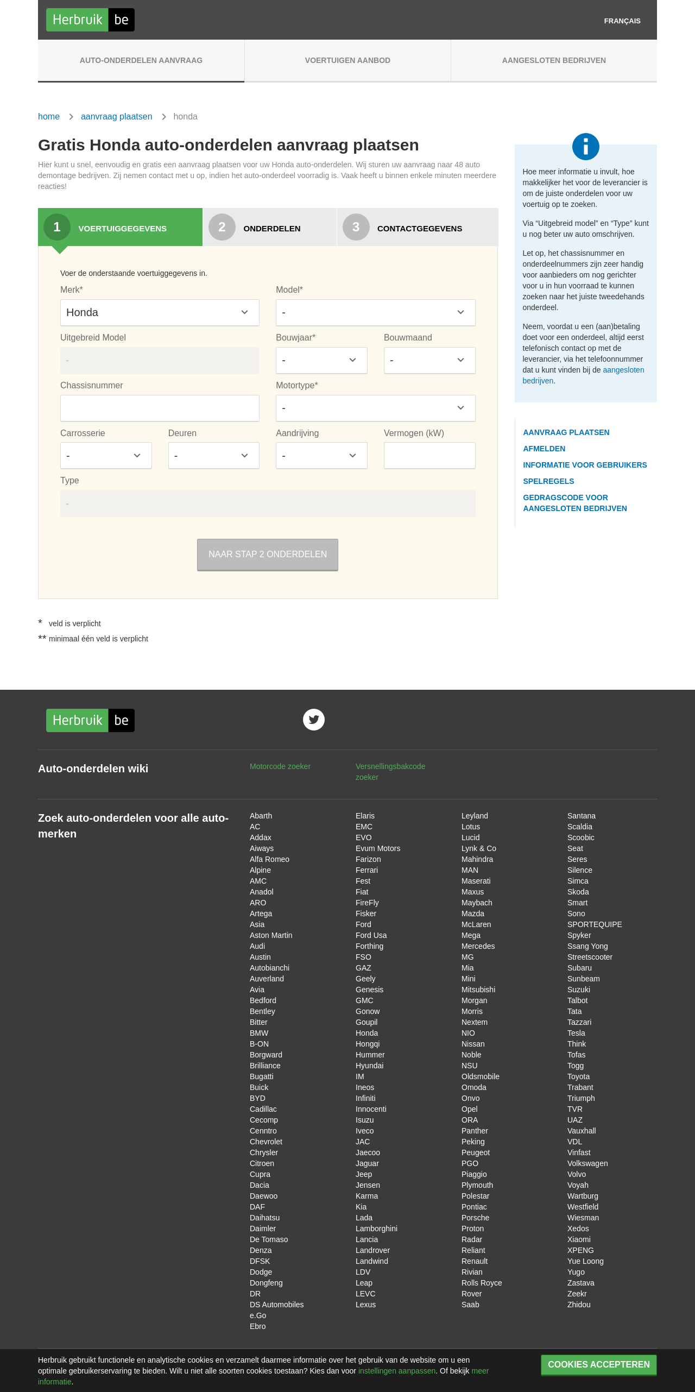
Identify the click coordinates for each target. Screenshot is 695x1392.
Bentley (262, 1011)
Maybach (477, 902)
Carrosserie (82, 433)
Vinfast (579, 1152)
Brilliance (265, 1065)
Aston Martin (271, 935)
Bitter (259, 1022)
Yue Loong (585, 1261)
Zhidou (579, 1304)
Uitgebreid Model (93, 337)
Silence (579, 870)
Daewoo (263, 1196)
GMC (365, 1000)
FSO (363, 957)
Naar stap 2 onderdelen (267, 554)
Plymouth (477, 1185)
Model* (289, 289)
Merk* (71, 289)
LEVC (366, 1293)
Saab (470, 1304)
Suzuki (578, 989)
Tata (574, 1011)
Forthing (369, 946)
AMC (258, 881)
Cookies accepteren (599, 1364)
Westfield (582, 1206)
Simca (578, 881)
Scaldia (579, 826)
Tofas (576, 1054)
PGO (470, 1163)
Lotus (471, 826)
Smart (577, 902)
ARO (258, 902)
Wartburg (582, 1196)
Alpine (260, 870)
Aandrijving (297, 433)
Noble (472, 1054)
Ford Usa (371, 935)
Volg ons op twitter (314, 719)
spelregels (548, 481)
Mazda (473, 913)
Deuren (182, 433)
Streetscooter (589, 957)
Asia (257, 924)
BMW (259, 1033)
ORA (470, 1120)
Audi (257, 946)
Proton (473, 1228)
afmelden (544, 448)
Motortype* (297, 385)
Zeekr (577, 1293)
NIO (468, 1033)
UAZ (575, 1120)
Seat (575, 848)
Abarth (261, 815)
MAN (470, 870)
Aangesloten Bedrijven (554, 60)
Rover (472, 1293)
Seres (577, 859)
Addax (260, 837)
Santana (581, 815)
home (49, 116)
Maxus (473, 891)
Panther (475, 1130)
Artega (261, 913)
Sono (576, 913)
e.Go (258, 1315)
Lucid (470, 837)
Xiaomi (579, 1239)
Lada (364, 1217)
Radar (472, 1239)
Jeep (364, 1174)
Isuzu (365, 1120)
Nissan (473, 1044)
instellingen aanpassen (396, 1370)
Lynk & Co (479, 848)
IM (360, 1076)
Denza (260, 1250)
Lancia (367, 1239)
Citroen (262, 1163)
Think (576, 1044)
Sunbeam (583, 978)
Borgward (266, 1054)
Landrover (373, 1250)
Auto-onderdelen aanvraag (141, 60)
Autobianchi (269, 967)
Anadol (262, 891)
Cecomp (264, 1120)
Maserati (476, 881)
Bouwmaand (408, 337)
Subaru (579, 967)
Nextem (475, 1022)
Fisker (366, 913)
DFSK (260, 1261)
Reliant (473, 1250)
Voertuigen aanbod (347, 60)
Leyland (475, 815)
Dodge (261, 1272)
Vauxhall (581, 1130)
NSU (470, 1065)
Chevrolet (266, 1141)
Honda (367, 1033)
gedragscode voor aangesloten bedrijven (575, 503)
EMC (364, 826)
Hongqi (368, 1044)
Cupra (260, 1174)
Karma (367, 1196)
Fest (363, 881)
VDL (574, 1141)
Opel (470, 1109)
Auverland (267, 978)
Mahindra (477, 859)
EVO (364, 837)
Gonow (368, 1011)
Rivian (472, 1272)
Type (69, 480)
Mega (471, 935)
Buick (259, 1087)
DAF (257, 1206)
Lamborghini (376, 1228)
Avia (257, 989)
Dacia (259, 1185)
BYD (258, 1098)
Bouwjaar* (295, 337)
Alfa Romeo (269, 859)
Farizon (368, 859)
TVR (575, 1109)
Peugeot (476, 1152)
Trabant (580, 1087)
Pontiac (474, 1206)
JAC (363, 1141)
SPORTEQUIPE (594, 924)
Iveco (365, 1130)
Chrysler (264, 1152)
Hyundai (369, 1065)
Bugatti (262, 1076)
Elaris (365, 815)
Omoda (474, 1087)
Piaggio (474, 1174)
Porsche (475, 1217)
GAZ (363, 967)
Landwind (372, 1261)
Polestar (475, 1196)
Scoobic (581, 837)
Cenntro (263, 1130)
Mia (468, 967)
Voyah (578, 1185)
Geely (366, 978)
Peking (473, 1141)
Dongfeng (266, 1282)
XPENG (580, 1250)
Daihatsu (265, 1217)
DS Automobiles (277, 1304)
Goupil (366, 1022)
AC (255, 826)
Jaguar (367, 1163)
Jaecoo (368, 1152)
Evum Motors (378, 848)
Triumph (581, 1098)
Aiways (262, 848)
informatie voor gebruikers (585, 465)
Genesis (369, 989)
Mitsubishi (478, 989)
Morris (472, 1011)
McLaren (476, 924)
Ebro (258, 1326)
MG (468, 957)
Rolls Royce (482, 1282)
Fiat (362, 891)
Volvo (576, 1174)
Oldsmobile (481, 1076)
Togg (575, 1065)
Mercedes (478, 946)
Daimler (263, 1228)
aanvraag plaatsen (117, 116)
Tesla (576, 1033)
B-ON (259, 1044)
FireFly (367, 902)
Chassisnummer (91, 385)
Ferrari (367, 870)
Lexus (366, 1304)
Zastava (581, 1282)
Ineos (365, 1087)
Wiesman (583, 1217)
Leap (364, 1282)
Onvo (470, 1098)
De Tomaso (269, 1239)
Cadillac (263, 1109)
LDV (363, 1272)
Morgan (474, 1000)
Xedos (578, 1228)
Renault (475, 1261)
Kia (361, 1206)
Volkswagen (587, 1163)
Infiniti (366, 1098)
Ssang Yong (587, 946)
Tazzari (579, 1022)
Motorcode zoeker (280, 766)
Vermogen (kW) (414, 433)
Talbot (577, 1000)
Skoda (578, 891)
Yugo (576, 1272)
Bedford (263, 1000)
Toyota (578, 1076)
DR (255, 1293)
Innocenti (371, 1109)
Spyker (579, 935)
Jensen (368, 1185)
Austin (260, 957)
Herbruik (90, 20)
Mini (469, 978)
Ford (363, 924)
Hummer (370, 1054)
